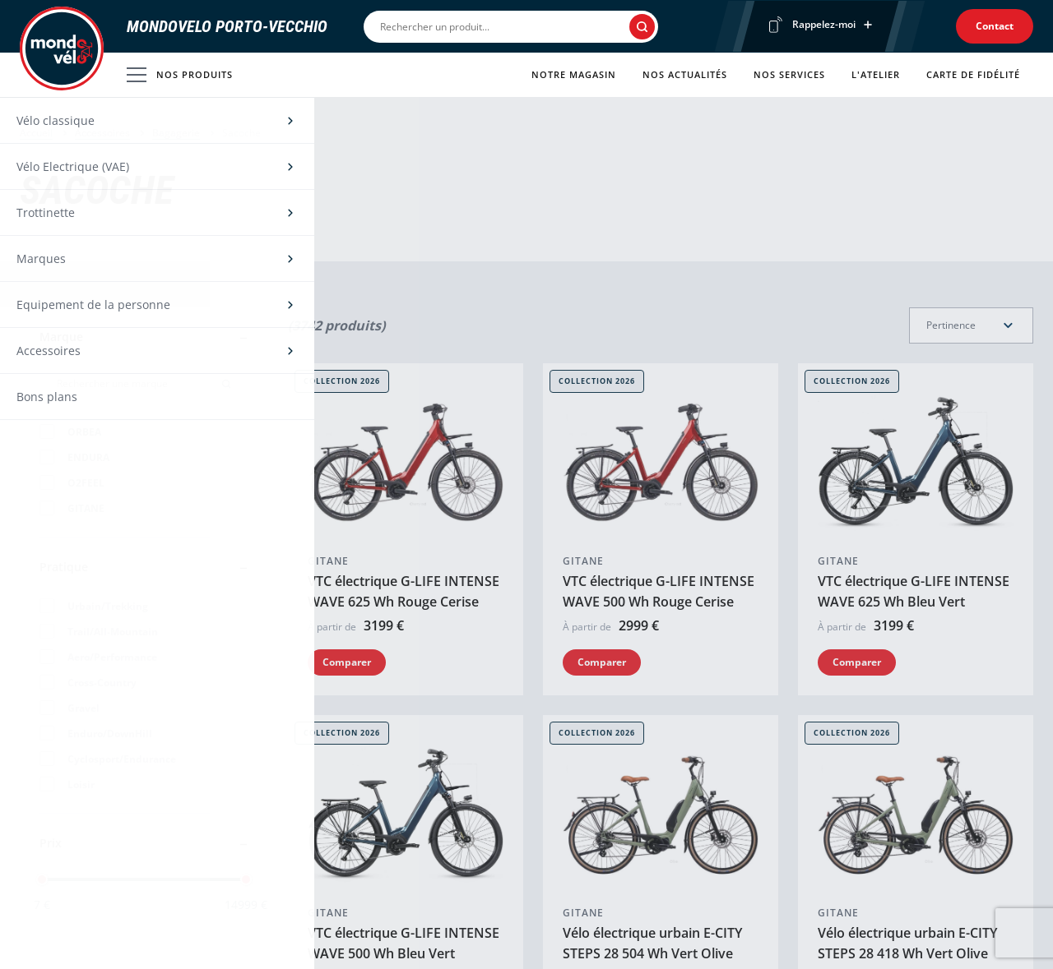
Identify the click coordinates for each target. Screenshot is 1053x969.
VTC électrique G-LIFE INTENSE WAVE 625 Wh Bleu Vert (913, 434)
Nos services (789, 74)
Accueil (36, 133)
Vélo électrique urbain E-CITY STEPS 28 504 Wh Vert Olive (652, 629)
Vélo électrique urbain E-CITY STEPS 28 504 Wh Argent (397, 824)
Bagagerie (176, 133)
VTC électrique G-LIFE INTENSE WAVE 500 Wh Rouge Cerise (658, 434)
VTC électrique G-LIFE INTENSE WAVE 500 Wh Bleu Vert (403, 629)
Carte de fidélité (973, 74)
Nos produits (180, 74)
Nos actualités (684, 74)
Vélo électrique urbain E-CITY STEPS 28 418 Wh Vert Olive (907, 629)
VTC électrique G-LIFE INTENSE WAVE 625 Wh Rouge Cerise (403, 434)
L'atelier (875, 74)
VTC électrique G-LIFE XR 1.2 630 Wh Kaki (905, 824)
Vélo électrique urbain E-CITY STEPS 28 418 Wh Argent (652, 824)
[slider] (42, 879)
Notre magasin (573, 74)
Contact (995, 26)
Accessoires (102, 133)
